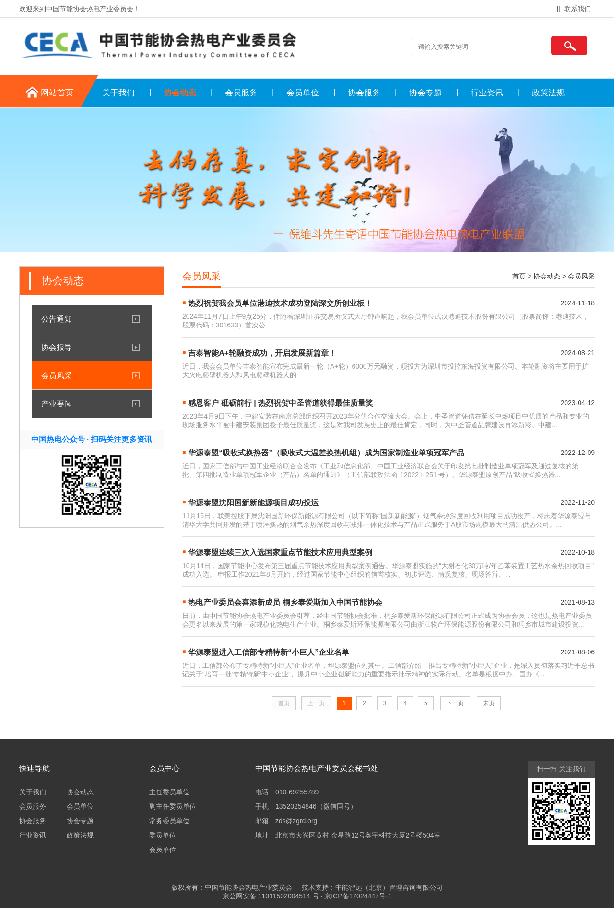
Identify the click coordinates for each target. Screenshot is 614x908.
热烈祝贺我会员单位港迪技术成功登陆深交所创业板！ (280, 303)
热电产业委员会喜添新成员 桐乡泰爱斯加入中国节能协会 (285, 602)
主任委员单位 (169, 792)
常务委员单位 (169, 821)
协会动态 (180, 92)
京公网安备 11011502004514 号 (271, 896)
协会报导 (56, 347)
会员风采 (56, 375)
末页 (489, 703)
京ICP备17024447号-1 (357, 896)
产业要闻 (56, 403)
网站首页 (57, 92)
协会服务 (364, 92)
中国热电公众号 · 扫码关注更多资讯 (91, 439)
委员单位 (162, 835)
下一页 (455, 703)
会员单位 (302, 92)
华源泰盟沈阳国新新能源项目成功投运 (253, 503)
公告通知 (56, 318)
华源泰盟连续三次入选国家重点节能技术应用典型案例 (280, 552)
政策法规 (548, 92)
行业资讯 (487, 92)
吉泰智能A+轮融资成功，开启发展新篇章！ (262, 353)
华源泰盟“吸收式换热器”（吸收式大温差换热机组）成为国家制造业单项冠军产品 (326, 453)
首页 (519, 276)
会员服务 (241, 92)
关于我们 (118, 92)
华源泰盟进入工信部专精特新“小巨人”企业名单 (268, 652)
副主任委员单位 (172, 806)
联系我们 (577, 8)
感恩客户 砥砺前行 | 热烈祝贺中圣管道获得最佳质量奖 (280, 403)
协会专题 (425, 92)
